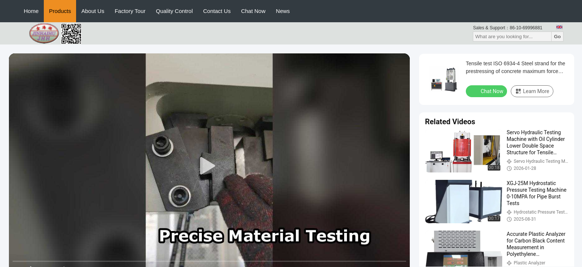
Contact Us (216, 11)
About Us (92, 11)
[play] (209, 166)
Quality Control (174, 11)
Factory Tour (130, 11)
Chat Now (253, 11)
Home (31, 11)
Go (557, 36)
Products (60, 11)
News (283, 11)
